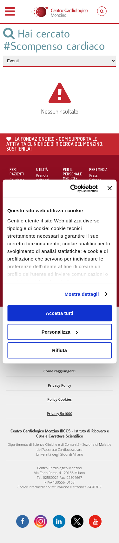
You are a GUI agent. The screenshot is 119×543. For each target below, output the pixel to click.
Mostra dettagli (81, 294)
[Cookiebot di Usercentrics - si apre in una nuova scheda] (73, 188)
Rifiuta (59, 350)
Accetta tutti (59, 313)
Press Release (95, 177)
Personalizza (60, 332)
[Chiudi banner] (109, 188)
